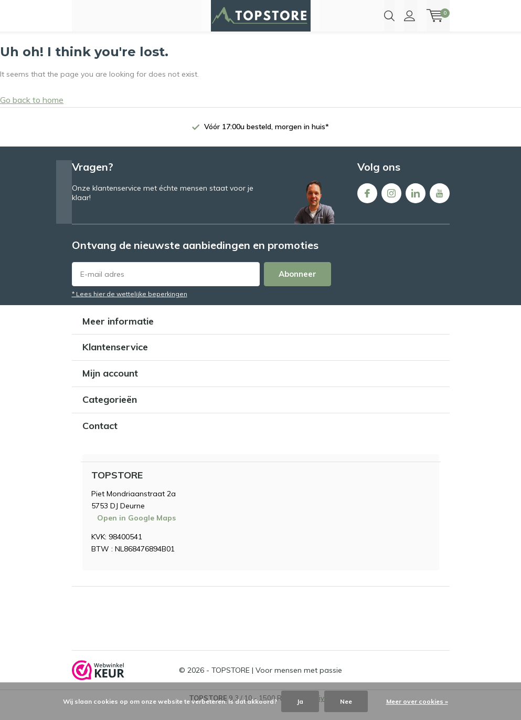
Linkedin (416, 204)
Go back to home (31, 113)
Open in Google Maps (136, 531)
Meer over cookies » (417, 701)
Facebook (367, 204)
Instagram (391, 204)
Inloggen (409, 16)
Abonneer (297, 286)
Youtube (440, 204)
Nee (346, 701)
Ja (300, 701)
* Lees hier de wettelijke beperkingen (129, 306)
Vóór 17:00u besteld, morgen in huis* (266, 139)
